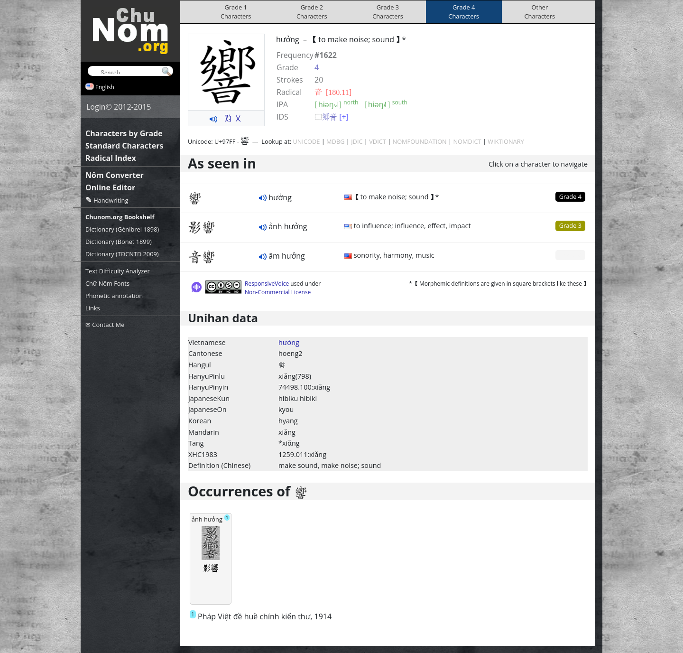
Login (96, 107)
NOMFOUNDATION (420, 141)
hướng (288, 342)
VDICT (377, 141)
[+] (344, 117)
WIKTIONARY (506, 141)
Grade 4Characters (463, 11)
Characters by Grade (124, 133)
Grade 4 (570, 196)
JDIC (356, 141)
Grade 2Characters (311, 11)
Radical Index (110, 158)
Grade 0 (570, 255)
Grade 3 (570, 225)
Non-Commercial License (278, 292)
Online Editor (110, 187)
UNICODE (306, 141)
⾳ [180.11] (332, 92)
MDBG (335, 141)
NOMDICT (467, 141)
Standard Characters (124, 145)
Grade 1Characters (236, 11)
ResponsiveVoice (267, 284)
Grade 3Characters (387, 11)
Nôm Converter (114, 175)
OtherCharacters (540, 11)
